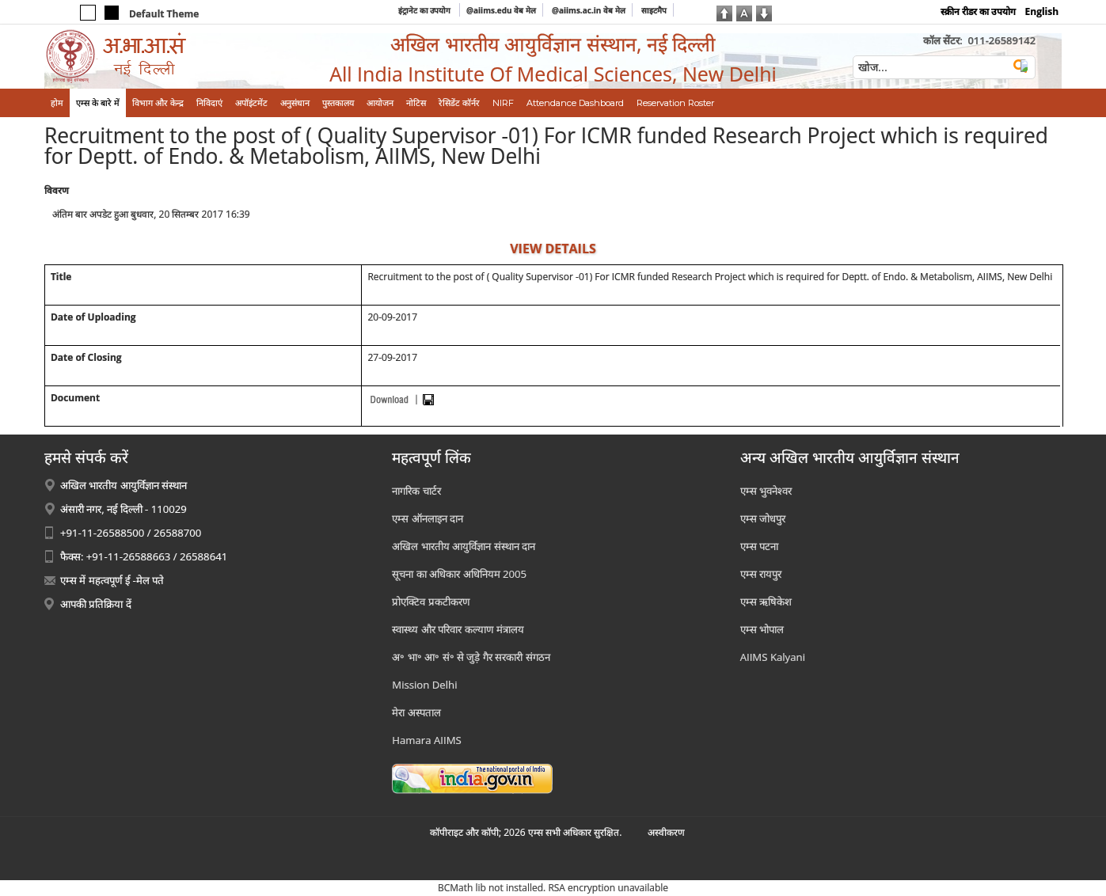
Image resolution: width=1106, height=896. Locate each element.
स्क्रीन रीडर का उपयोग (978, 11)
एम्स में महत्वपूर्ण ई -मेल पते (112, 580)
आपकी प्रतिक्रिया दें (95, 604)
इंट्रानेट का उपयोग (425, 10)
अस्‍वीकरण (666, 832)
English (1042, 11)
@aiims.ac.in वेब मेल (588, 10)
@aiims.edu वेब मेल (501, 10)
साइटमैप (654, 10)
